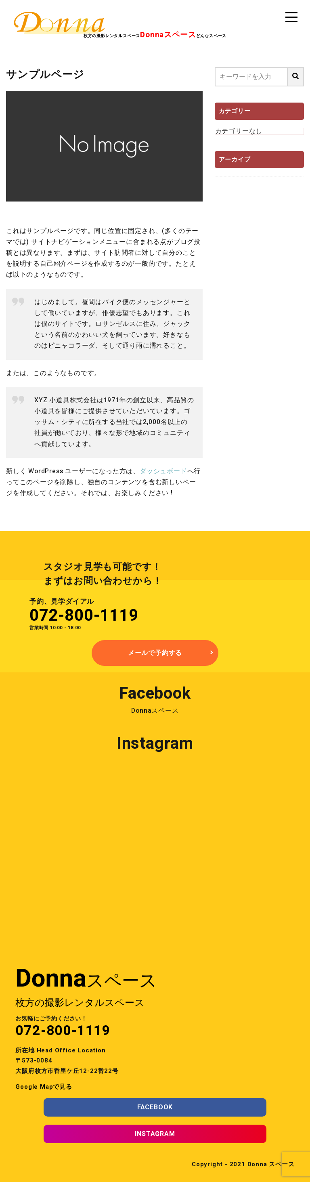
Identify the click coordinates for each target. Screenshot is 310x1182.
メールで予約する (155, 653)
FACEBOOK (155, 1107)
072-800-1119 (83, 616)
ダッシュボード (163, 471)
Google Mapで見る (43, 1086)
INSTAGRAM (155, 1134)
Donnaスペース (154, 711)
